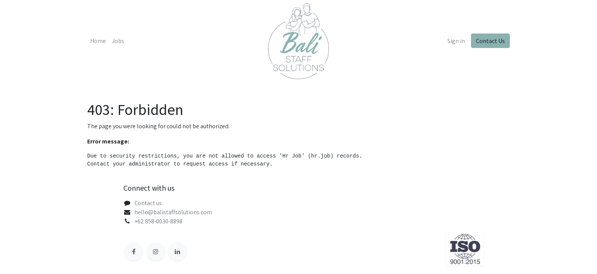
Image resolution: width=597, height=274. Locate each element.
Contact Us (490, 41)
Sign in (456, 41)
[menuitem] (98, 41)
